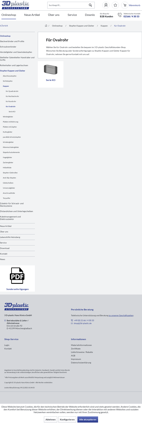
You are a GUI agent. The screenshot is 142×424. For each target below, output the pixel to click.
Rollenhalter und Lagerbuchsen (14, 65)
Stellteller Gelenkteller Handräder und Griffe (17, 58)
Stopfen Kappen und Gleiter (12, 70)
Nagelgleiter (7, 157)
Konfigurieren (67, 419)
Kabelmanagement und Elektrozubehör (10, 217)
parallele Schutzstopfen (12, 137)
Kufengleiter (7, 132)
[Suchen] (90, 5)
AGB (73, 355)
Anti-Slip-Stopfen (9, 178)
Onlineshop (5, 36)
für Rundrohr (11, 101)
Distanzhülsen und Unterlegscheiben (16, 211)
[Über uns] (54, 15)
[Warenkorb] (125, 5)
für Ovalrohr (11, 106)
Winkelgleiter (8, 117)
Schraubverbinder (8, 46)
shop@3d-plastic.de (83, 323)
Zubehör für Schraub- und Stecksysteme (12, 204)
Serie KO (12, 111)
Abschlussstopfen (9, 76)
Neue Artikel (5, 226)
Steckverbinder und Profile (12, 41)
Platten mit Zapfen (10, 127)
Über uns (4, 231)
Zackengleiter (8, 162)
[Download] (91, 15)
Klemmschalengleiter (11, 147)
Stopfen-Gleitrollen (10, 173)
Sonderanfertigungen (17, 278)
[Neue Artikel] (32, 15)
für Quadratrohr (12, 91)
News (2, 259)
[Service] (72, 15)
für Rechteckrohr (12, 96)
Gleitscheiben (8, 183)
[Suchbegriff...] (71, 5)
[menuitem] (107, 5)
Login (6, 345)
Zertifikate (75, 348)
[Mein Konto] (107, 5)
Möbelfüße (7, 167)
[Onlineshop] (8, 15)
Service (3, 242)
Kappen (6, 86)
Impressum (76, 359)
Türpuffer (6, 198)
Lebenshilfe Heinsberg (10, 237)
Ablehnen (51, 419)
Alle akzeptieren (87, 419)
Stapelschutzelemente (11, 152)
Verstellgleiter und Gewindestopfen (16, 52)
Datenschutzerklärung (81, 362)
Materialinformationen (81, 345)
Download (4, 248)
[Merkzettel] (115, 5)
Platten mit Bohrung (10, 122)
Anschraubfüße (9, 193)
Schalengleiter (8, 142)
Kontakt (3, 253)
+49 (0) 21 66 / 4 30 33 (84, 320)
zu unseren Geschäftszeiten (121, 315)
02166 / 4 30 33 (131, 16)
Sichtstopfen (8, 81)
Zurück (4, 25)
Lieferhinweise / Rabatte (82, 352)
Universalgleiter (9, 188)
